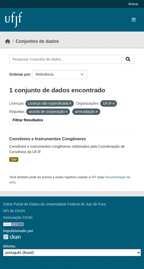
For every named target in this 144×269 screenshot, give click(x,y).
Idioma (9, 246)
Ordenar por (19, 74)
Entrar (133, 4)
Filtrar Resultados (28, 120)
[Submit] (128, 59)
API (93, 177)
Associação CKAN (17, 217)
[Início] (7, 41)
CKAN (12, 237)
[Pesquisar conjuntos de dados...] (65, 59)
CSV (14, 159)
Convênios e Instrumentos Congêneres (47, 139)
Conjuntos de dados (37, 41)
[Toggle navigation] (133, 20)
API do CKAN (14, 211)
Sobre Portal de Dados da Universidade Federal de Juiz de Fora (54, 204)
